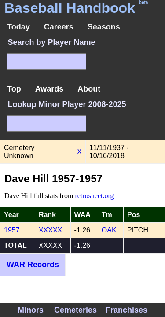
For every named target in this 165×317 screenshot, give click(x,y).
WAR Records (33, 264)
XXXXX (50, 230)
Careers (58, 26)
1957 (12, 230)
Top (14, 89)
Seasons (104, 26)
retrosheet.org (94, 195)
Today (18, 26)
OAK (109, 230)
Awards (49, 89)
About (88, 89)
